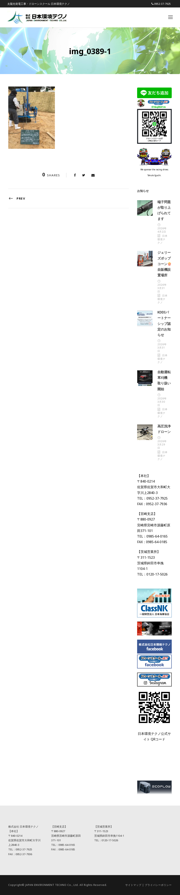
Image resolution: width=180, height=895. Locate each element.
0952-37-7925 (162, 4)
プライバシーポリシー (158, 885)
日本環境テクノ (162, 239)
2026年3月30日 (162, 402)
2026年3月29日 (162, 444)
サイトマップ (133, 885)
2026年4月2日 (162, 230)
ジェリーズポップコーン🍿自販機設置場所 (164, 263)
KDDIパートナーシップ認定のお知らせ (164, 323)
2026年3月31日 (162, 288)
